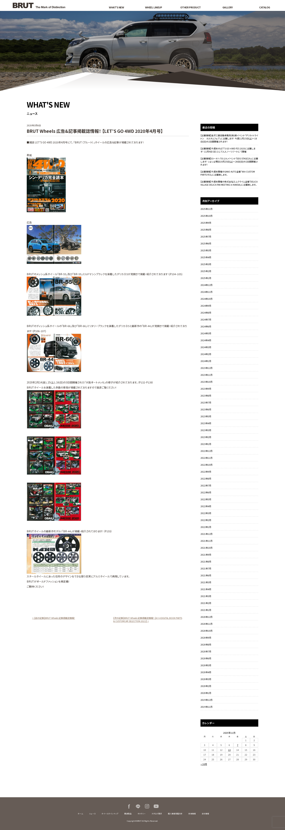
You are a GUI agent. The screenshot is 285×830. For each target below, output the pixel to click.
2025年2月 (205, 271)
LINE (137, 806)
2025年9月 (205, 222)
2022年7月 (205, 485)
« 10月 (204, 764)
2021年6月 (205, 575)
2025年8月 (205, 229)
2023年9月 (205, 388)
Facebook (128, 806)
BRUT (52, 5)
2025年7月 (205, 236)
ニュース (92, 813)
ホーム (80, 813)
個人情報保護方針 (175, 813)
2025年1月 (205, 278)
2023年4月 (205, 423)
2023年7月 (205, 402)
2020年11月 (206, 623)
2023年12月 (206, 367)
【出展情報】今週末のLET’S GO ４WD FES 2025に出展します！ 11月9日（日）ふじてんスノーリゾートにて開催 (227, 150)
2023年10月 (206, 381)
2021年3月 (205, 596)
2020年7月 (205, 651)
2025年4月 (205, 257)
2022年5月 (205, 499)
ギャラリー (142, 813)
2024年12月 (206, 284)
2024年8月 (205, 312)
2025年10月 (206, 215)
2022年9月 (205, 471)
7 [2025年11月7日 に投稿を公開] (237, 744)
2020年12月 (206, 616)
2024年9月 (205, 305)
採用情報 (192, 813)
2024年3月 (205, 347)
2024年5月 (205, 333)
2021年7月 (205, 568)
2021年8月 (205, 561)
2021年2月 (205, 603)
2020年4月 (205, 672)
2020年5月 (205, 665)
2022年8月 (205, 478)
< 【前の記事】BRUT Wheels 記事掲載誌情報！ (53, 617)
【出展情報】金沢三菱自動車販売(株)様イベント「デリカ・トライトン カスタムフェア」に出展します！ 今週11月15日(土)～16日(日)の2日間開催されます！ (229, 138)
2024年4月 (205, 340)
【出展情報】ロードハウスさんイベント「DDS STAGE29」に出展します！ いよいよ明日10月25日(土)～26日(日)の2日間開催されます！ (229, 161)
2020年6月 (205, 658)
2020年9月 (205, 637)
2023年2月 (205, 437)
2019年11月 (206, 706)
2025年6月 (205, 243)
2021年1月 (205, 609)
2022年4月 (205, 506)
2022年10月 (206, 464)
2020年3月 (205, 679)
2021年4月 (205, 589)
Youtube (156, 806)
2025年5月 (205, 250)
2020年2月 (205, 686)
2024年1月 (205, 360)
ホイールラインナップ (110, 813)
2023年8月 (205, 395)
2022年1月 (205, 526)
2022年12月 (206, 450)
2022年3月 (205, 513)
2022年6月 (205, 492)
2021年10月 (206, 547)
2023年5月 (205, 416)
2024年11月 (206, 291)
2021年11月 (206, 540)
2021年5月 (205, 582)
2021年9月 (205, 554)
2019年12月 (206, 699)
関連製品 (128, 813)
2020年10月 (206, 630)
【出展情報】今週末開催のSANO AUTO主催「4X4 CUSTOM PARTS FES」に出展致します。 (227, 173)
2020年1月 (205, 692)
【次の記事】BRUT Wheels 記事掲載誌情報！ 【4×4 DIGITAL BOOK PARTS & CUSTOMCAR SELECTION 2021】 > (147, 619)
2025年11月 (206, 208)
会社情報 (205, 813)
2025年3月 (205, 264)
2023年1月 (205, 443)
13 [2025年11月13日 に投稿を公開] (229, 749)
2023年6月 (205, 409)
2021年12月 (206, 533)
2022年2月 (205, 520)
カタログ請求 (157, 813)
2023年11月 (206, 374)
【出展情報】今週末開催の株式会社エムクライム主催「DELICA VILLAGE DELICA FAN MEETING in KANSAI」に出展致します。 (229, 183)
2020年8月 (205, 644)
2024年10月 (206, 298)
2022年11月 (206, 457)
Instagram (147, 806)
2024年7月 (205, 319)
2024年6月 (205, 326)
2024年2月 (205, 354)
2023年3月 (205, 430)
